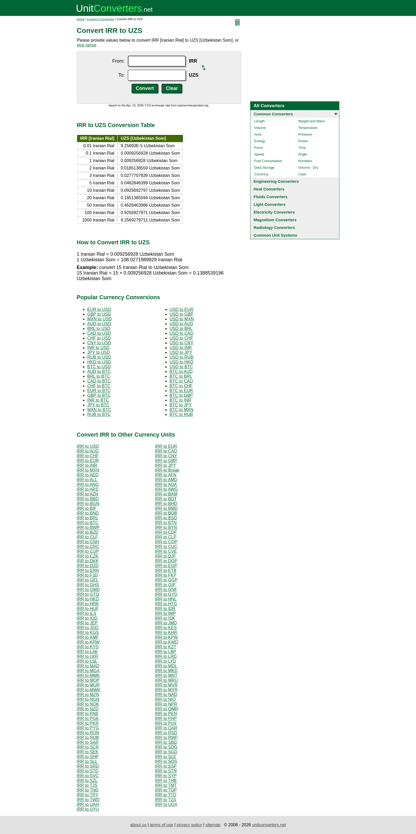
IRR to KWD (166, 642)
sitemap (213, 825)
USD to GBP (181, 314)
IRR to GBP (166, 460)
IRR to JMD (166, 623)
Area (257, 134)
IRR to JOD (87, 628)
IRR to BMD (166, 508)
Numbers (305, 161)
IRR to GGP (166, 580)
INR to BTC (98, 400)
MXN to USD (99, 319)
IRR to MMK (88, 675)
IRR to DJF (165, 556)
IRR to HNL (166, 599)
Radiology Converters (274, 227)
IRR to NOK (88, 704)
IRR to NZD (88, 709)
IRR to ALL (87, 479)
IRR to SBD (166, 742)
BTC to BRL (181, 376)
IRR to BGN (88, 503)
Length (259, 121)
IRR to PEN (166, 713)
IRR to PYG (88, 728)
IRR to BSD (166, 518)
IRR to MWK (88, 690)
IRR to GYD (166, 594)
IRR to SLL (87, 761)
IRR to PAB (87, 713)
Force (258, 148)
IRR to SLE (165, 756)
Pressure (305, 134)
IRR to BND (88, 513)
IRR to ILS (86, 613)
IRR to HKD (88, 599)
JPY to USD (98, 352)
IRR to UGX (166, 804)
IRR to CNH (88, 542)
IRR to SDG (166, 747)
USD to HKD (181, 362)
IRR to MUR (88, 685)
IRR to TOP (166, 790)
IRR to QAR (166, 728)
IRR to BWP (88, 527)
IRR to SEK (87, 752)
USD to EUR (181, 309)
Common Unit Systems (275, 235)
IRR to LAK (87, 651)
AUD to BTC (99, 371)
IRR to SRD (88, 766)
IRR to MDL (166, 666)
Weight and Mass (311, 121)
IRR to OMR (166, 709)
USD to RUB (181, 357)
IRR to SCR (88, 747)
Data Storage (264, 168)
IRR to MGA (88, 670)
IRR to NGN (88, 699)
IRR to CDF (166, 532)
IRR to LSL (87, 661)
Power (303, 141)
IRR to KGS (88, 632)
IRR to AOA (166, 484)
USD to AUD (181, 324)
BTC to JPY (181, 405)
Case (302, 174)
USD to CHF (181, 338)
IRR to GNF (166, 589)
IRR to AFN (165, 475)
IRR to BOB (166, 513)
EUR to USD (99, 309)
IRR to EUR (166, 446)
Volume (260, 128)
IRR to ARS (87, 489)
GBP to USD (99, 314)
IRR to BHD (166, 503)
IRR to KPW (166, 637)
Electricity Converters (274, 212)
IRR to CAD (166, 451)
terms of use (161, 825)
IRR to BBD (88, 499)
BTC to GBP (181, 395)
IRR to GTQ (88, 594)
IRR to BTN (166, 522)
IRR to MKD (166, 670)
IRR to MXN (88, 470)
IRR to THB (166, 780)
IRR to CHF (88, 456)
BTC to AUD (181, 371)
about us (138, 825)
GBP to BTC (99, 395)
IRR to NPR (166, 704)
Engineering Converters (276, 181)
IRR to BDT (166, 499)
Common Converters (273, 114)
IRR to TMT (166, 785)
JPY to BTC (98, 405)
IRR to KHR (166, 632)
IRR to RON (88, 733)
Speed (259, 154)
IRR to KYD (88, 647)
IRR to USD (88, 446)
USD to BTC (181, 366)
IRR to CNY (166, 456)
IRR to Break (167, 470)
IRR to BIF (87, 508)
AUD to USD (99, 324)
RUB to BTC (99, 414)
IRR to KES (166, 628)
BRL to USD (98, 328)
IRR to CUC (166, 546)
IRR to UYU (88, 809)
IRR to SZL (87, 780)
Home (80, 19)
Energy (259, 141)
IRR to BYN (166, 527)
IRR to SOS (166, 761)
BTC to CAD (181, 381)
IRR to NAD (166, 694)
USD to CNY (181, 343)
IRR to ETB (165, 570)
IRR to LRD (166, 656)
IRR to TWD (88, 799)
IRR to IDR (165, 608)
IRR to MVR (166, 685)
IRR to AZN (87, 494)
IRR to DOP (166, 561)
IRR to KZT (165, 647)
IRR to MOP (88, 680)
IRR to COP (166, 542)
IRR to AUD (88, 451)
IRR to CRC (88, 546)
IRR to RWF (166, 737)
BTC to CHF (181, 386)
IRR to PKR (88, 723)
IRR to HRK (88, 604)
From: (118, 61)
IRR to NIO (165, 699)
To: (121, 75)
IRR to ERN (88, 570)
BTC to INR (180, 400)
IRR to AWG (166, 489)
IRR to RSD (166, 733)
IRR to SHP (88, 756)
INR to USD (98, 347)
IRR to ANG (88, 484)
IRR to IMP (165, 613)
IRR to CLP (165, 537)
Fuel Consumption (268, 161)
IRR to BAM (166, 494)
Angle (302, 154)
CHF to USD (99, 338)
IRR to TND (87, 790)
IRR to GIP (165, 585)
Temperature (308, 128)
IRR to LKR (87, 656)
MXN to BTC (99, 409)
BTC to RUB (181, 414)
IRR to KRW (88, 642)
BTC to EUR (181, 390)
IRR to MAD (88, 666)
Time (302, 148)
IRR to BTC (87, 522)
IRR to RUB (88, 737)
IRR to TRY (87, 795)
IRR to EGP (166, 565)
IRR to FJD (87, 575)
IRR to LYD (165, 661)
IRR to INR (87, 465)
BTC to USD (99, 366)
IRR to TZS (165, 799)
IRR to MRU (166, 680)
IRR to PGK (88, 718)
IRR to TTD (165, 795)
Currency (261, 174)
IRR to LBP (165, 651)
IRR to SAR (88, 742)
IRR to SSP (166, 766)
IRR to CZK (87, 556)
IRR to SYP (166, 776)
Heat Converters (269, 189)
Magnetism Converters (275, 220)
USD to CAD (181, 333)
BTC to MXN (181, 409)
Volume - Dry (308, 168)
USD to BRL (181, 328)
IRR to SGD (166, 752)
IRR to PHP (166, 718)
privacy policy (189, 825)
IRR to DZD (88, 565)
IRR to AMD (166, 479)
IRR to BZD (87, 532)
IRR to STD (87, 771)
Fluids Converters (271, 196)
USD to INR (181, 347)
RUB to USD (99, 357)
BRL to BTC (98, 376)
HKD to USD (99, 362)
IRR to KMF (88, 637)
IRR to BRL (87, 518)
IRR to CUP (88, 551)
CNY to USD (99, 343)
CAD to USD (99, 333)
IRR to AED (87, 475)
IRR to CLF (87, 537)
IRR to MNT (166, 675)
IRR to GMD (88, 589)
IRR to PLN (165, 723)
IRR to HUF (88, 608)
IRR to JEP (87, 623)
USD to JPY (181, 352)
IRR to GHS (88, 585)
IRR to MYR (166, 690)
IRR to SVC (88, 776)
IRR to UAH (88, 804)
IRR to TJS (87, 785)
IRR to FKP (165, 575)
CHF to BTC (98, 386)
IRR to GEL (87, 580)
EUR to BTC (99, 390)
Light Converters (269, 204)
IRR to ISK (165, 618)
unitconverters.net (269, 825)
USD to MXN (182, 319)
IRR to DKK (88, 561)
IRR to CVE (166, 551)
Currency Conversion (100, 19)
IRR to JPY (165, 465)
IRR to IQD (87, 618)
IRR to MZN (88, 694)
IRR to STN (166, 771)
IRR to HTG (166, 604)
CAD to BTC (99, 381)
